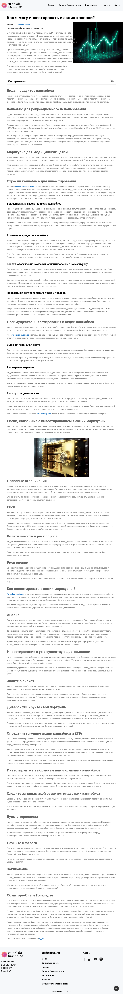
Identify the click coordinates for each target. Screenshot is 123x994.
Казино (50, 5)
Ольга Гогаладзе (22, 24)
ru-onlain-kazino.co (20, 335)
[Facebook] (84, 959)
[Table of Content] (112, 81)
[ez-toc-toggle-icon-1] (111, 81)
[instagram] (101, 959)
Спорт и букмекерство (69, 5)
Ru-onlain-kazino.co (16, 594)
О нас (116, 5)
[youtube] (95, 959)
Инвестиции (91, 5)
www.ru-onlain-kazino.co (26, 186)
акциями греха (44, 414)
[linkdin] (90, 959)
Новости (105, 5)
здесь (42, 938)
